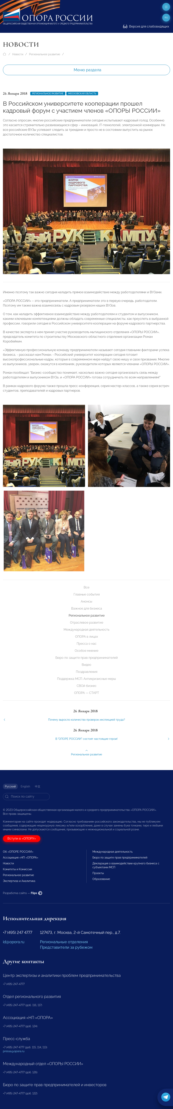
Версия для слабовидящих (146, 26)
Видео (86, 665)
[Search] (26, 796)
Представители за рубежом (66, 947)
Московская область (82, 93)
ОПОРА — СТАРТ (86, 693)
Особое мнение (86, 651)
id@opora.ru (13, 942)
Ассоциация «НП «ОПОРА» (20, 857)
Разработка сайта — (22, 893)
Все (86, 587)
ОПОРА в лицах (86, 636)
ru (166, 17)
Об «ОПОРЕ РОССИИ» (18, 851)
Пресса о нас (87, 643)
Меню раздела (87, 70)
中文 (37, 786)
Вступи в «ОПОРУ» (21, 838)
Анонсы (86, 601)
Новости (17, 54)
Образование (101, 879)
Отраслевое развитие (86, 622)
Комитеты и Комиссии (17, 869)
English (25, 786)
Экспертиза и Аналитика (19, 881)
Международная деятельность (86, 629)
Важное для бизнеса (86, 608)
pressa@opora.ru (13, 1051)
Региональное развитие (44, 54)
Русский (10, 786)
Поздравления (86, 672)
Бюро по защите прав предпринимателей (86, 658)
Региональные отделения (64, 942)
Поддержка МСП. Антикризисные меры (86, 679)
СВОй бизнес (87, 686)
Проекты (98, 873)
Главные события (87, 594)
